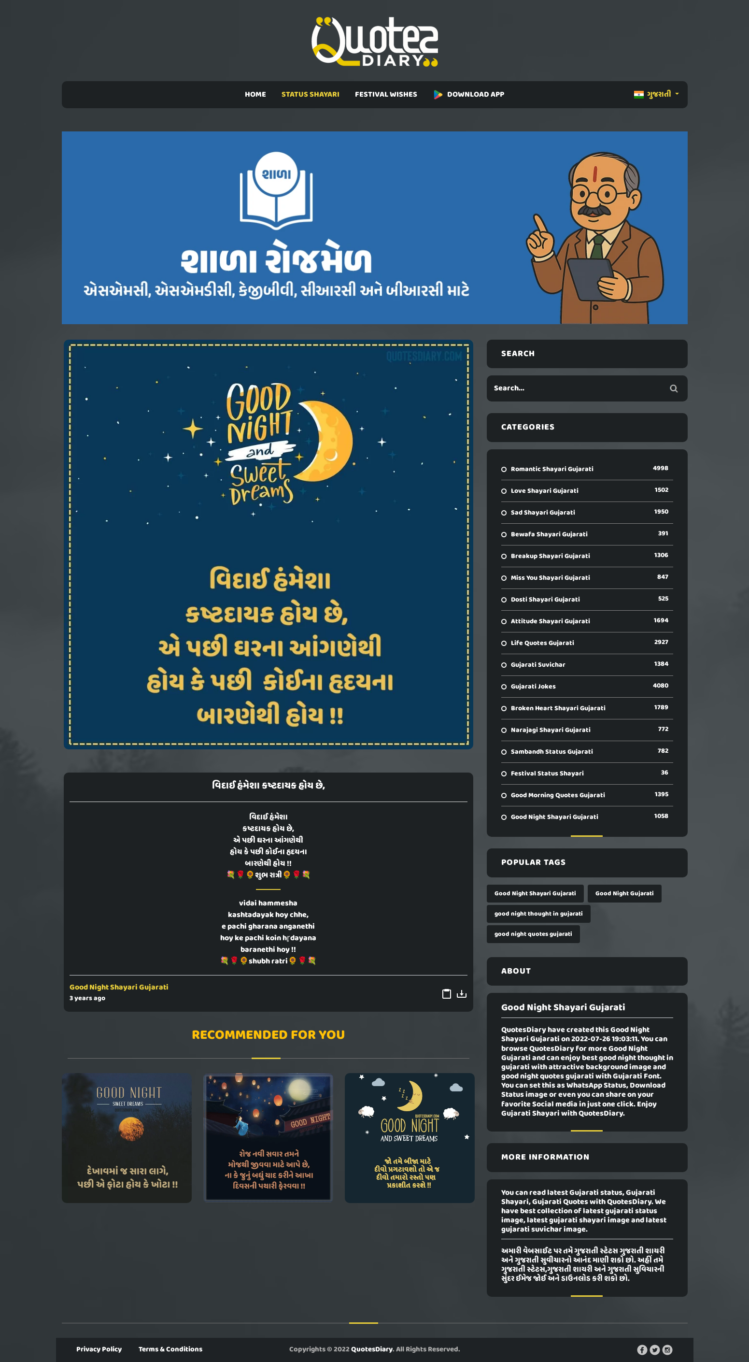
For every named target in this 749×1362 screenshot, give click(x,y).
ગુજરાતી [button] (653, 94)
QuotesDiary (372, 1349)
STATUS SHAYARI (310, 94)
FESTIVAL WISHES (386, 94)
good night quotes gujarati (533, 934)
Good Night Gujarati (624, 894)
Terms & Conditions (170, 1349)
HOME (255, 94)
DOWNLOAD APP (468, 94)
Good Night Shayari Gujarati (119, 987)
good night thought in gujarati (539, 914)
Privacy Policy (99, 1349)
